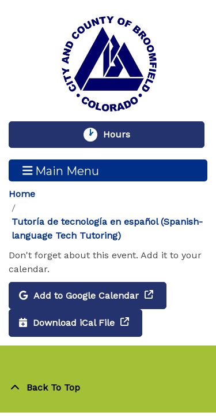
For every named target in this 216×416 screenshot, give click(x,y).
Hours (122, 135)
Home (22, 193)
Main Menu (61, 170)
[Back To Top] (108, 387)
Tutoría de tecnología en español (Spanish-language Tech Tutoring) (107, 228)
